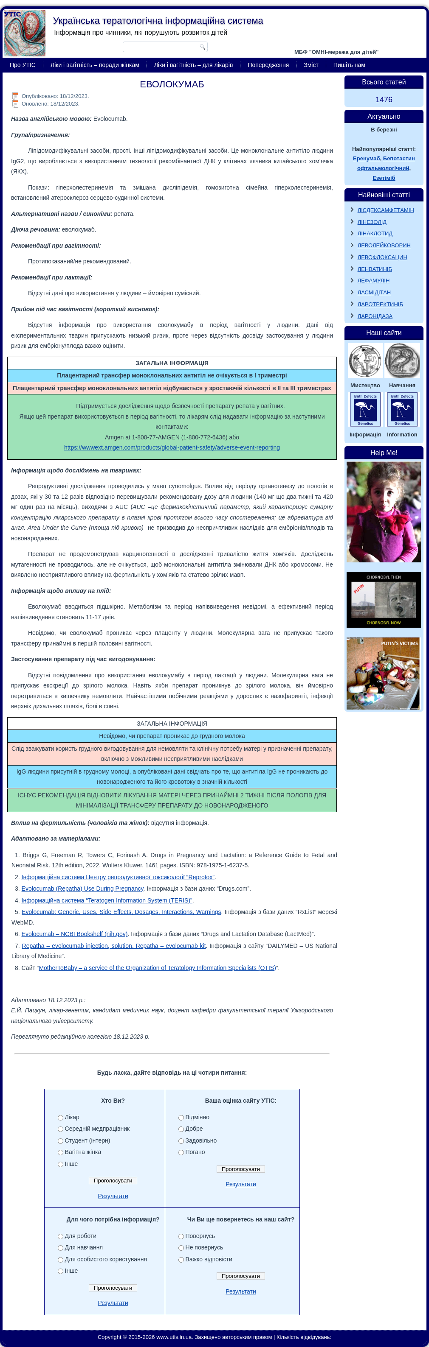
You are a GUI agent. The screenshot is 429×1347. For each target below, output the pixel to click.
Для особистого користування (106, 1259)
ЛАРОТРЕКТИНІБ (380, 304)
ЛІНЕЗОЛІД (372, 222)
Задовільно (201, 1140)
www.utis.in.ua (174, 1337)
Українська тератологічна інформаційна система (158, 20)
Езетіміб (384, 178)
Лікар (72, 1117)
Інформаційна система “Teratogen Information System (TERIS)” (107, 900)
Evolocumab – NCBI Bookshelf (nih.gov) (75, 934)
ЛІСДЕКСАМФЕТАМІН (386, 210)
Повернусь (200, 1235)
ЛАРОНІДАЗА (375, 316)
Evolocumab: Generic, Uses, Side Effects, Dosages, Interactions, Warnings (121, 911)
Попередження (268, 64)
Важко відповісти (209, 1259)
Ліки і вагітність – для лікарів (193, 64)
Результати (113, 1196)
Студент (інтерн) (87, 1140)
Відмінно (198, 1117)
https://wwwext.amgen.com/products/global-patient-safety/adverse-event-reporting (172, 447)
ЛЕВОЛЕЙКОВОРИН (384, 245)
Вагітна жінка (83, 1152)
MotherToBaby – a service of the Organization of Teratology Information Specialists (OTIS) (157, 967)
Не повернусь (204, 1247)
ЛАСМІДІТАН (374, 292)
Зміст (311, 64)
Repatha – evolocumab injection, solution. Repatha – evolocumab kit (114, 945)
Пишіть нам (349, 64)
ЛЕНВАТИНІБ (375, 269)
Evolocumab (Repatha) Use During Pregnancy (83, 888)
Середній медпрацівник (97, 1128)
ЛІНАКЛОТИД (375, 233)
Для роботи (80, 1235)
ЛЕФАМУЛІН (374, 280)
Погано (195, 1152)
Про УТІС (23, 64)
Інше (71, 1163)
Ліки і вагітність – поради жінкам (95, 64)
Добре (194, 1128)
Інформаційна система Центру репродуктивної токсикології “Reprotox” (118, 877)
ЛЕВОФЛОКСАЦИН (382, 257)
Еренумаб (366, 158)
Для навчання (84, 1247)
